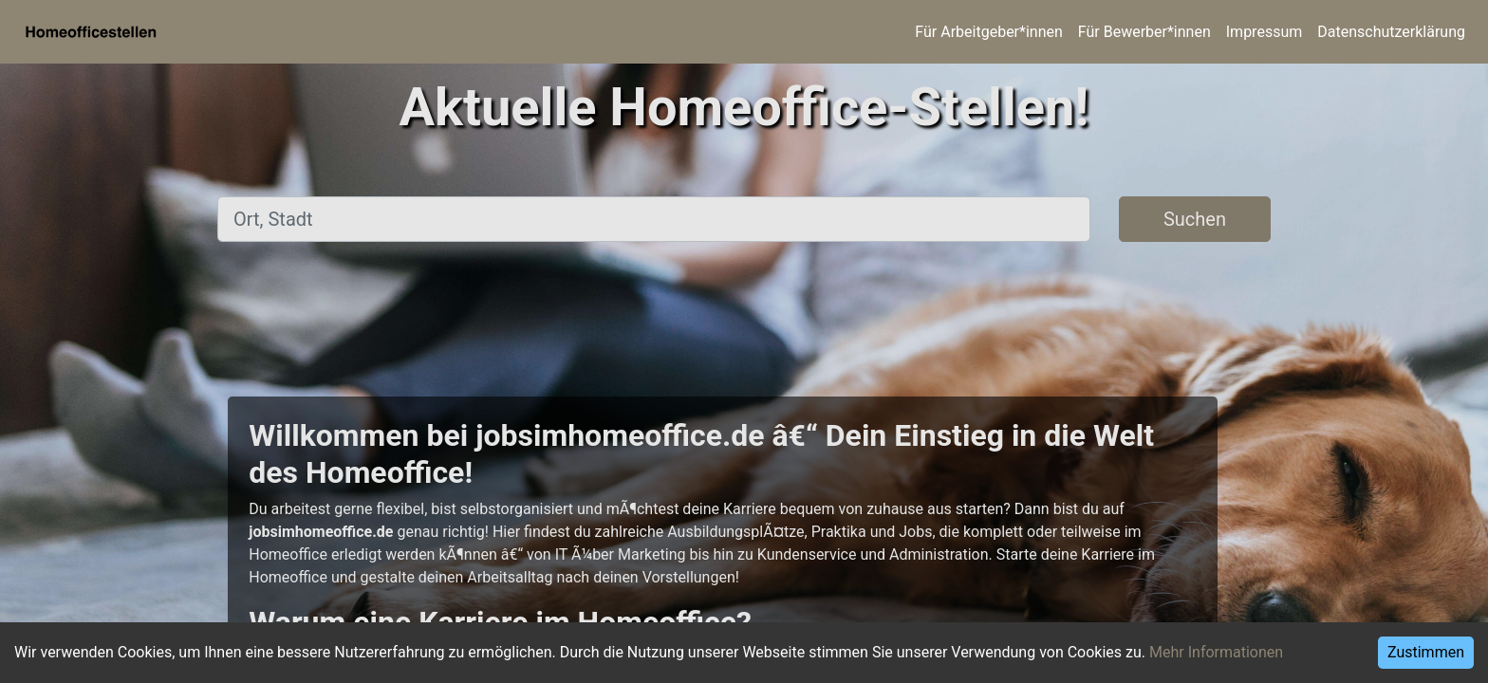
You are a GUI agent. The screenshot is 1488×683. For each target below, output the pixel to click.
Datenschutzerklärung (1391, 32)
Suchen (1194, 219)
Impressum (1264, 32)
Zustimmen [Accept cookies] (1425, 652)
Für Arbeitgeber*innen (988, 32)
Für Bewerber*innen (1144, 32)
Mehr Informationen (1216, 652)
